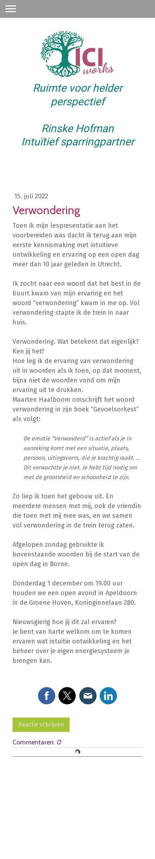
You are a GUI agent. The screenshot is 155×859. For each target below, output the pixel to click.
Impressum (17, 827)
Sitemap (117, 827)
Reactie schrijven (41, 724)
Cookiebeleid (89, 827)
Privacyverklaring (52, 827)
